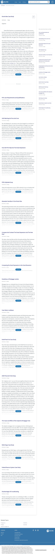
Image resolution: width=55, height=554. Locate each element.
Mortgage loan (3, 522)
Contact (2, 533)
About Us (2, 532)
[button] (33, 17)
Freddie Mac (25, 522)
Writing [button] (24, 2)
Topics (20, 2)
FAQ (1, 535)
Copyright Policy (17, 532)
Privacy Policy (17, 537)
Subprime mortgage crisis (5, 526)
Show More (18, 74)
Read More (18, 108)
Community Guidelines (19, 534)
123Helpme (3, 5)
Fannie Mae (25, 524)
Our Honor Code (17, 535)
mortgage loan (12, 63)
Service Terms (17, 538)
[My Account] (52, 1)
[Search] (48, 2)
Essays (16, 2)
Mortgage (13, 40)
